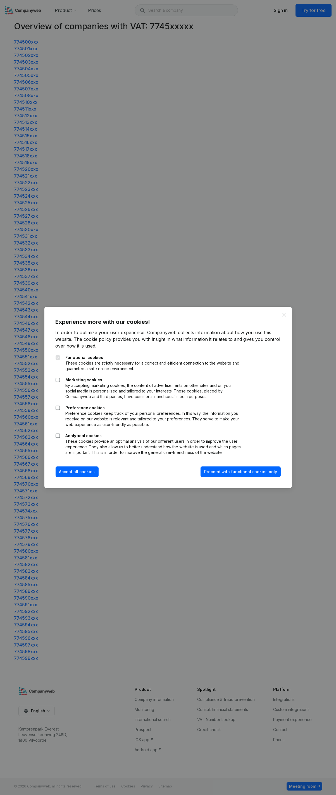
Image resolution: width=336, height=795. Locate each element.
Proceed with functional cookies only (240, 471)
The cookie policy (92, 339)
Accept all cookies (77, 471)
